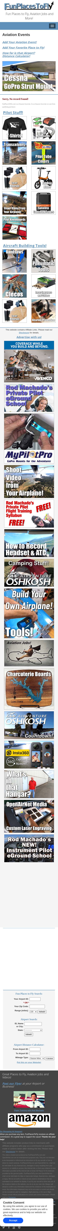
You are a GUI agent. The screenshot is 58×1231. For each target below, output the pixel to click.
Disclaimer (12, 1197)
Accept (13, 1220)
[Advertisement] (29, 898)
